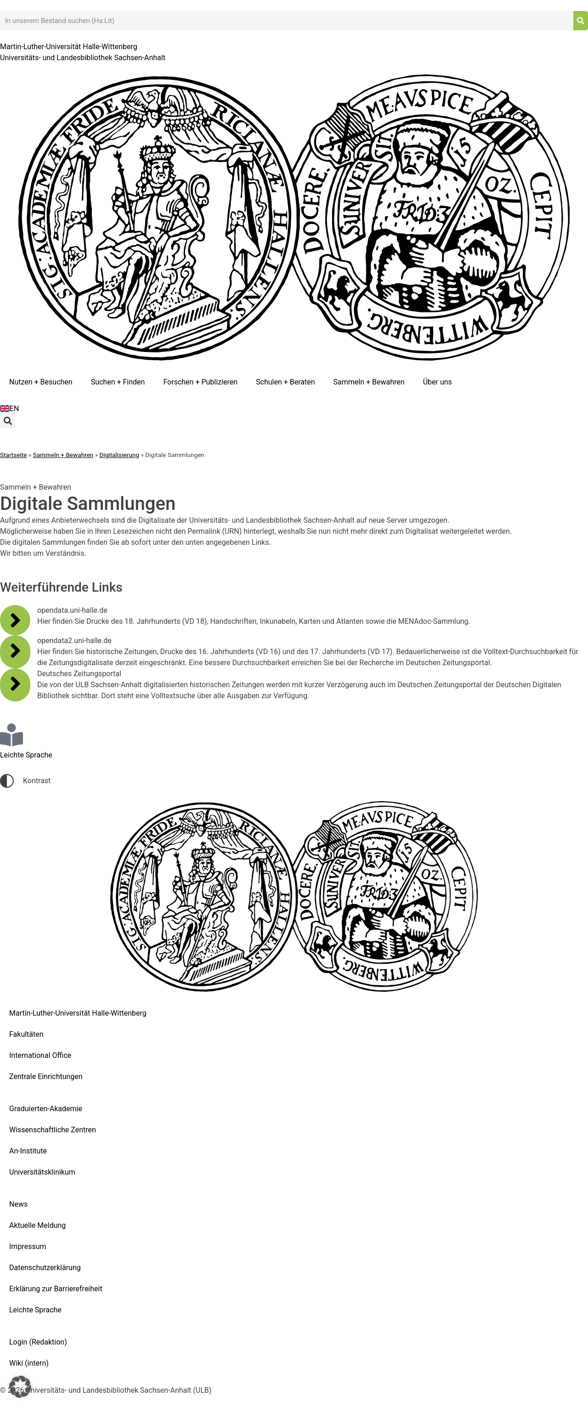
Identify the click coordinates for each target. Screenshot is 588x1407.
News (18, 1204)
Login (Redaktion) (38, 1342)
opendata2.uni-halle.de (74, 640)
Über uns (437, 382)
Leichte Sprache (35, 1309)
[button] (7, 420)
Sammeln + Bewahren (369, 382)
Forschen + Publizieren (200, 382)
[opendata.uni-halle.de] (15, 620)
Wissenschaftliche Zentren (52, 1129)
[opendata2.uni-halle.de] (15, 650)
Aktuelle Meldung (37, 1225)
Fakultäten (26, 1034)
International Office (40, 1055)
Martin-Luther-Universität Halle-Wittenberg (78, 1013)
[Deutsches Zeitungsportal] (15, 683)
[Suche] (580, 20)
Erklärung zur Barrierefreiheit (55, 1288)
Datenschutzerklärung (45, 1267)
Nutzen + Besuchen (41, 382)
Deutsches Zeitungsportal (79, 673)
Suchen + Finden (118, 382)
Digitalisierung (119, 454)
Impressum (27, 1246)
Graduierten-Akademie (45, 1108)
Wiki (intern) (29, 1363)
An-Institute (28, 1151)
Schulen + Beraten (285, 382)
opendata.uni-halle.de (72, 610)
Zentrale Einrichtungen (46, 1076)
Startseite (13, 454)
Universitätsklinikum (42, 1172)
